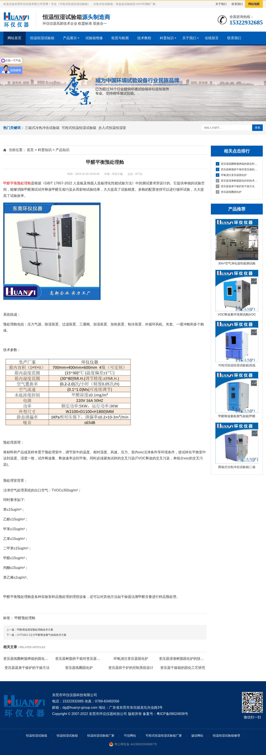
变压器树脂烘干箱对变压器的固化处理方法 (237, 169)
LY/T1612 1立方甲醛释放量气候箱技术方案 (41, 634)
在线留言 (212, 38)
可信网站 (130, 735)
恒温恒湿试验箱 (42, 38)
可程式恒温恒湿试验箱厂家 (164, 735)
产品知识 (62, 150)
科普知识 (167, 38)
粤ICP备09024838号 (172, 714)
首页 (30, 150)
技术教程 (144, 38)
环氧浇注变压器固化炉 (231, 175)
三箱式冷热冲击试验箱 (42, 128)
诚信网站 (197, 735)
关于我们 (221, 4)
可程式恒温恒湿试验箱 (79, 128)
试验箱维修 (94, 38)
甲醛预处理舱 (24, 618)
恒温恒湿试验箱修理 (226, 735)
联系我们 (237, 4)
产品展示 (70, 38)
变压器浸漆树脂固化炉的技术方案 (237, 180)
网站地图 (254, 4)
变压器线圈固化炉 (229, 192)
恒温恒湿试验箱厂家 (100, 735)
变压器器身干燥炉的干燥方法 (235, 186)
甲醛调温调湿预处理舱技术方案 (35, 629)
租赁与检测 (120, 38)
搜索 (257, 127)
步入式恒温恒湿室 (112, 128)
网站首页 (14, 38)
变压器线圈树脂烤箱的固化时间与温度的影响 (237, 164)
